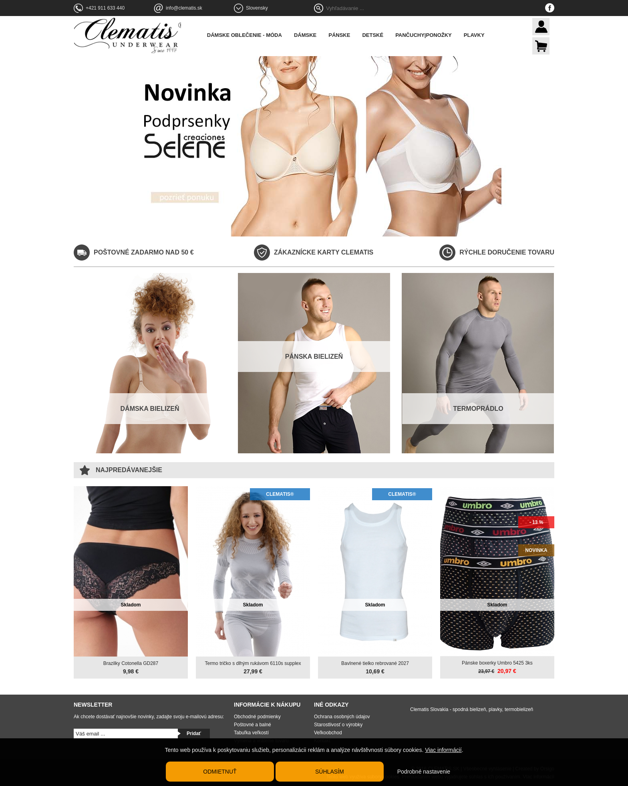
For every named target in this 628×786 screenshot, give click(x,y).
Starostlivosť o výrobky (338, 724)
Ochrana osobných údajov (342, 716)
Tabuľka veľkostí (251, 732)
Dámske (310, 35)
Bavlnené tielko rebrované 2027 (375, 662)
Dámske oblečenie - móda (249, 35)
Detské (377, 35)
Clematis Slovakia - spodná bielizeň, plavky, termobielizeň (471, 708)
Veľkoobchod (328, 732)
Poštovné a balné (252, 724)
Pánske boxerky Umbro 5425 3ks (497, 662)
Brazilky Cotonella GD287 (130, 662)
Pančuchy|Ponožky (428, 35)
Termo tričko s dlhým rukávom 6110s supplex (253, 662)
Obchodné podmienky (257, 716)
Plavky (479, 35)
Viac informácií (443, 750)
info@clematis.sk (184, 8)
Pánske (344, 35)
